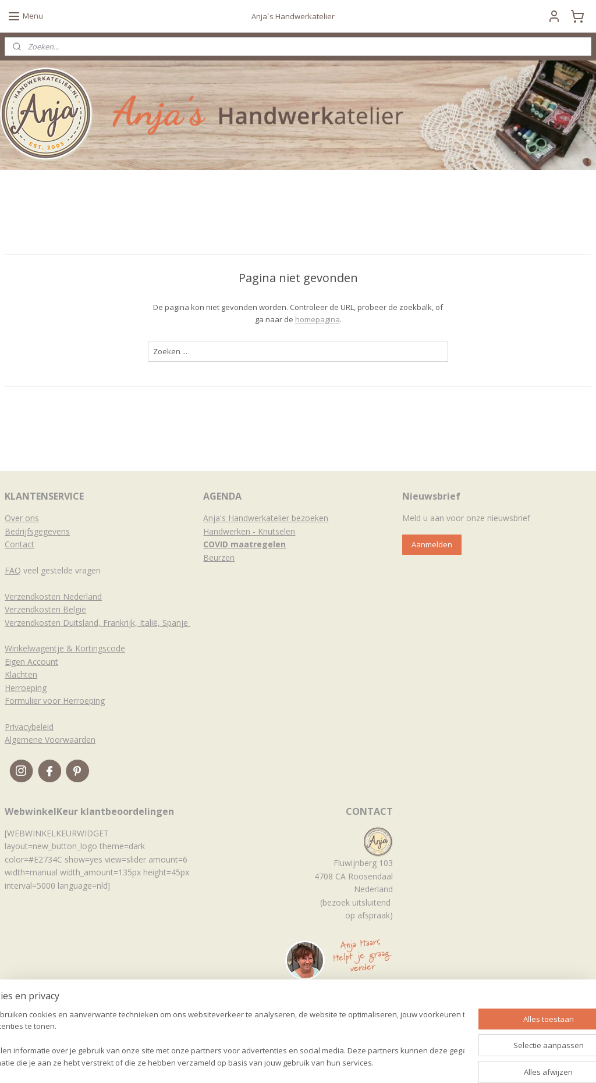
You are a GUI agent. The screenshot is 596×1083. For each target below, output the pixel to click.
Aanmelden (431, 544)
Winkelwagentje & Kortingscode (65, 648)
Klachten (21, 674)
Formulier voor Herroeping (55, 700)
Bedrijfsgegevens (37, 531)
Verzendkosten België (45, 609)
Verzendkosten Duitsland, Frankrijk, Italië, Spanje (97, 622)
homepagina (317, 319)
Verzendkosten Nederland (53, 596)
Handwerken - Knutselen (249, 531)
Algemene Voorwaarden (50, 739)
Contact (19, 544)
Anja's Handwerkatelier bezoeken (265, 517)
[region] (221, 1039)
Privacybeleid (29, 726)
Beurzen (219, 557)
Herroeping (26, 687)
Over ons (22, 517)
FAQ (13, 570)
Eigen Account (31, 661)
